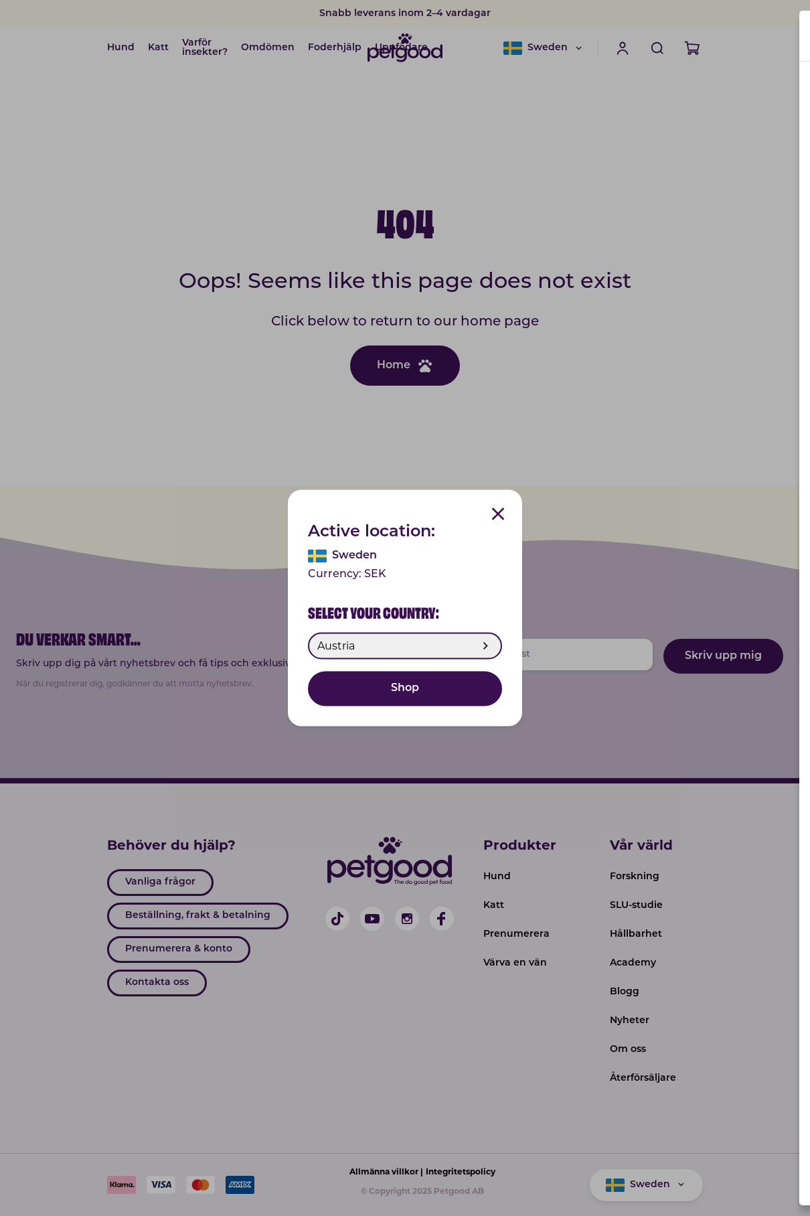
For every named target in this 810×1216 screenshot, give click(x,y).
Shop (405, 689)
